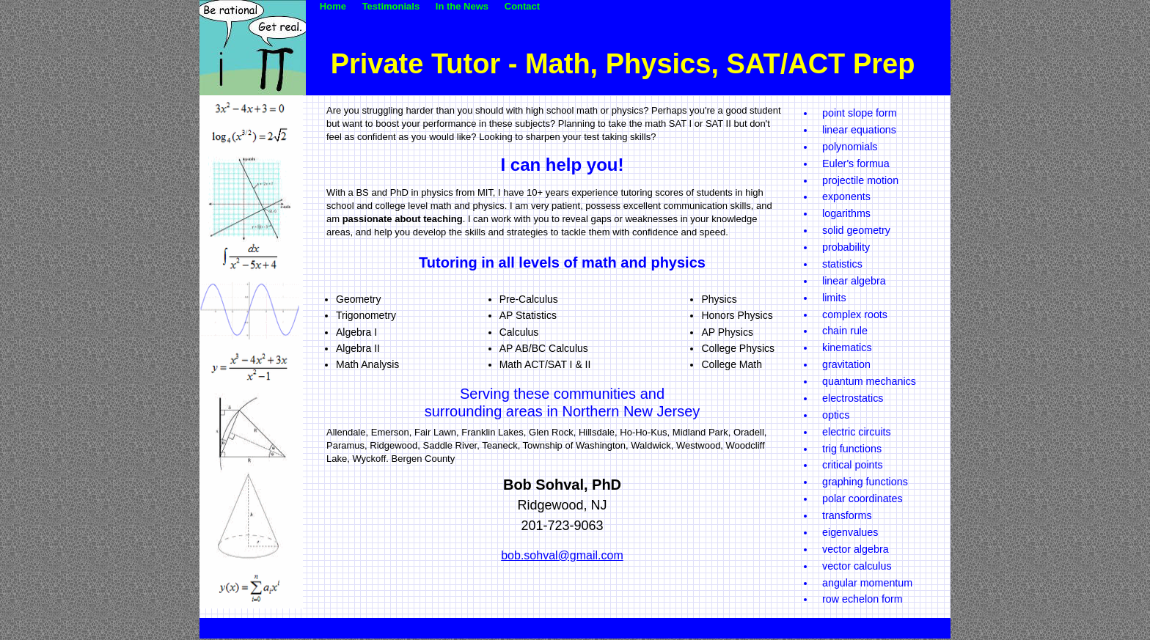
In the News (469, 6)
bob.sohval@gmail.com (562, 555)
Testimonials (397, 6)
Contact (522, 6)
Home (339, 6)
